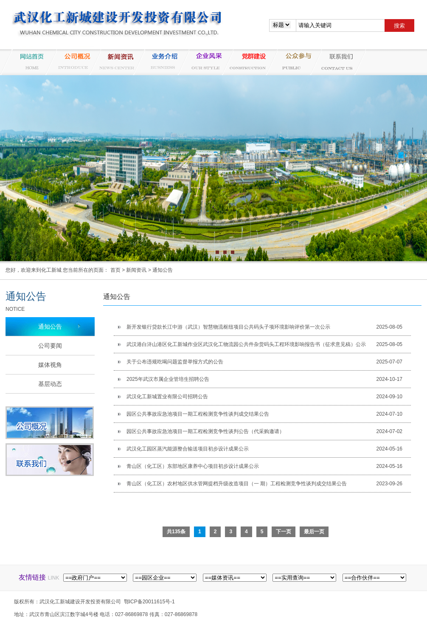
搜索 (399, 26)
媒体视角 (50, 364)
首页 (115, 270)
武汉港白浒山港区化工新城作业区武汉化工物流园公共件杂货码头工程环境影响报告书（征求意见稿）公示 (246, 344)
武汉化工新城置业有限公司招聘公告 (167, 397)
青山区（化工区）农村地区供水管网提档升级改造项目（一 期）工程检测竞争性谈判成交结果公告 (236, 484)
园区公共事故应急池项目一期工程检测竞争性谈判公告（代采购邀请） (205, 431)
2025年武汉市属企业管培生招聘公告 (167, 379)
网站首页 (28, 62)
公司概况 (72, 62)
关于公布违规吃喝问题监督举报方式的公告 (174, 362)
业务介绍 (160, 62)
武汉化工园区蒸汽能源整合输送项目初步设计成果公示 (187, 449)
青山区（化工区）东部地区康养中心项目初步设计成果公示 (192, 466)
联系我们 (337, 62)
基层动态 (50, 383)
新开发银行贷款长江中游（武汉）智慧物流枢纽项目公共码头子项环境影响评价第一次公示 (228, 327)
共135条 (176, 532)
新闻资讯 (116, 62)
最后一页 (314, 532)
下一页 (283, 532)
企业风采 (205, 62)
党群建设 (249, 62)
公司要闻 (50, 345)
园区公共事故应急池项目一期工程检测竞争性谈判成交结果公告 (197, 414)
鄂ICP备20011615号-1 (149, 602)
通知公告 (162, 270)
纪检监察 (293, 62)
